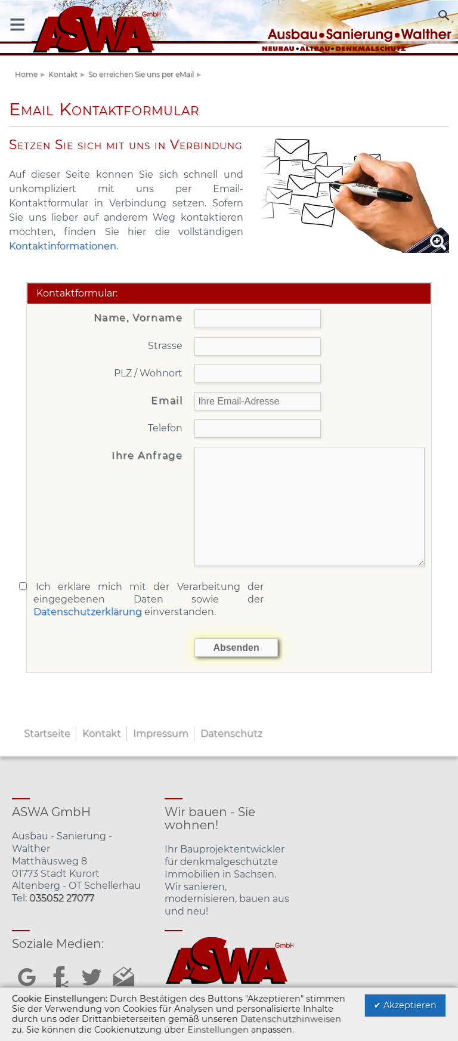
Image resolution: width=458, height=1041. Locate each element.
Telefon (165, 428)
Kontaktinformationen (62, 246)
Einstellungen (218, 1029)
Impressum (160, 733)
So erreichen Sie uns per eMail (141, 74)
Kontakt (63, 74)
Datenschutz (231, 733)
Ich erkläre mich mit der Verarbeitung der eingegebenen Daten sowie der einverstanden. (148, 599)
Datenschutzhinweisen (290, 1019)
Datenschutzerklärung (87, 611)
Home (26, 74)
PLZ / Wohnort (148, 373)
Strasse (165, 345)
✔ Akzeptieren (405, 1005)
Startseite (47, 733)
